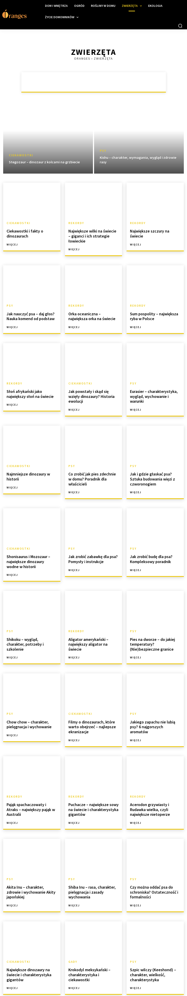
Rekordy (75, 223)
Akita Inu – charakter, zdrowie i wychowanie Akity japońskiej (31, 864)
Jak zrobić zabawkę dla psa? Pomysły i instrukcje (90, 542)
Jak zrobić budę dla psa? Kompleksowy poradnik (149, 542)
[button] (180, 25)
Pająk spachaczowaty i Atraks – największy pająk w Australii (32, 784)
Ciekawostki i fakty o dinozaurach (23, 232)
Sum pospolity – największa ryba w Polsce (152, 308)
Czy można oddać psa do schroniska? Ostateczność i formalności (152, 867)
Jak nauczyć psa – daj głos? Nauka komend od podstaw (29, 308)
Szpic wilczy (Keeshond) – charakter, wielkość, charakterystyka (150, 947)
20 (44, 982)
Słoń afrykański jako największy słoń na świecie (28, 385)
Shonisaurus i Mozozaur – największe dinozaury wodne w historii (31, 544)
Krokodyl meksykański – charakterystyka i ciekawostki (92, 945)
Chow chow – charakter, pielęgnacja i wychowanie (27, 703)
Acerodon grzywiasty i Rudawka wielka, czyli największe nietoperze (148, 786)
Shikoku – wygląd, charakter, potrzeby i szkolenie (30, 622)
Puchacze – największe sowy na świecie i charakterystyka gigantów (93, 786)
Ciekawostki (21, 155)
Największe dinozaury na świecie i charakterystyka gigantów (27, 947)
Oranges (82, 58)
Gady (72, 935)
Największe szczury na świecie (154, 230)
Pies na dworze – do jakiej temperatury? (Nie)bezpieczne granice (154, 625)
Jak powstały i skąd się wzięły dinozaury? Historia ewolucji (91, 385)
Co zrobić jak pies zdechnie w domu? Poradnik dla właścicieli (93, 461)
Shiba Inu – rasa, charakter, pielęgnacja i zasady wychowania (90, 867)
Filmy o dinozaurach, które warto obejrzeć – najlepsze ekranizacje (90, 705)
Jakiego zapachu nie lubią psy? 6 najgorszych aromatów (154, 703)
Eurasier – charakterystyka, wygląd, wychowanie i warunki (154, 385)
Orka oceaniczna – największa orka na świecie (92, 308)
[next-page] (55, 982)
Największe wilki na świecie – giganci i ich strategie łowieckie (93, 232)
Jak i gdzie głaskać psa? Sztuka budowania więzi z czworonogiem (155, 463)
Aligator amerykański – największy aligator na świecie (92, 622)
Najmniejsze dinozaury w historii (26, 461)
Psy (103, 150)
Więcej (12, 243)
